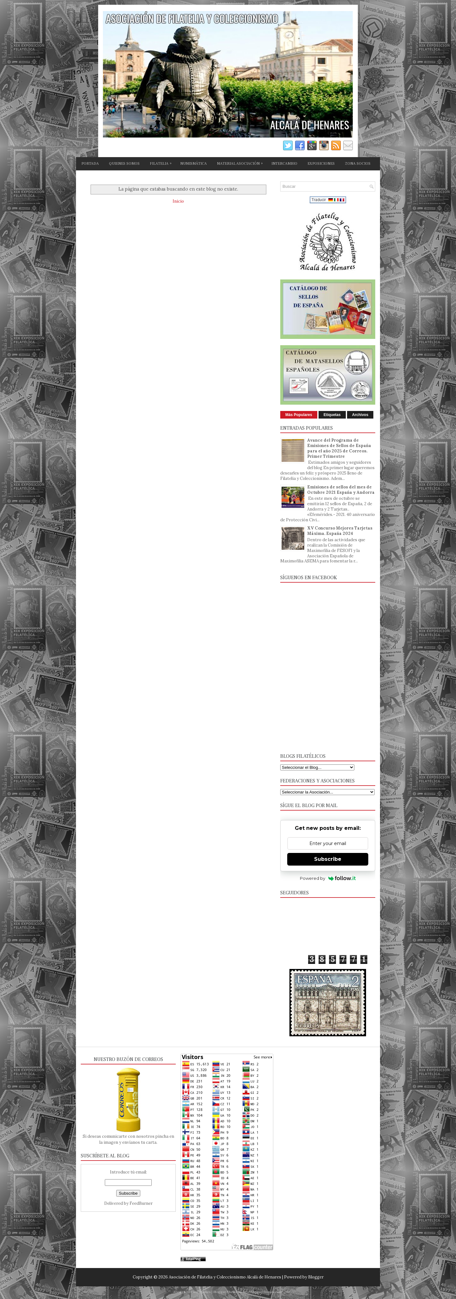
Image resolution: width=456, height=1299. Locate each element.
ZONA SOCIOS (357, 163)
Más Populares (298, 415)
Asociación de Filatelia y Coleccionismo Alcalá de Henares (225, 1277)
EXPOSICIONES (321, 163)
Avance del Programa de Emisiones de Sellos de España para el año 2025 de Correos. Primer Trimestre (339, 448)
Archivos (360, 415)
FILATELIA (162, 162)
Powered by (328, 878)
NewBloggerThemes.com (262, 1292)
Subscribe (327, 859)
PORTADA (90, 163)
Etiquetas (332, 415)
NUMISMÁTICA (193, 163)
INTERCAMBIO (284, 163)
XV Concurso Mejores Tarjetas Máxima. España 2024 (339, 530)
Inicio (178, 201)
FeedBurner (141, 1203)
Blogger (316, 1277)
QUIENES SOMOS (124, 163)
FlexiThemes (201, 1292)
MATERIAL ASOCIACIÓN (241, 162)
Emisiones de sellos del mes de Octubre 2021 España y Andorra (341, 489)
